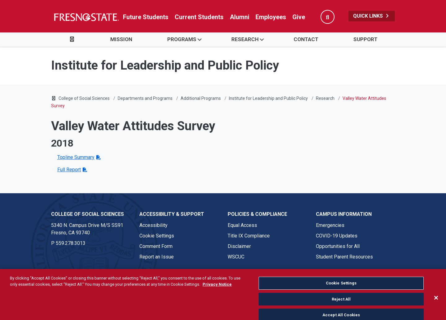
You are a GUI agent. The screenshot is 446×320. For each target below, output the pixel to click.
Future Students (145, 17)
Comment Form (156, 246)
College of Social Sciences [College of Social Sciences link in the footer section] (87, 214)
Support (365, 39)
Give (298, 17)
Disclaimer (239, 246)
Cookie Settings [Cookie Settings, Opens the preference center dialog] (341, 291)
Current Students (199, 17)
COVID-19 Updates (336, 236)
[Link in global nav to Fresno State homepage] (86, 17)
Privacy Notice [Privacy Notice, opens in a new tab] (217, 292)
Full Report (69, 170)
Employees (271, 17)
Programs (181, 39)
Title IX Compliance (249, 236)
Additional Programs (201, 98)
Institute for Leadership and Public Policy (268, 98)
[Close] (436, 306)
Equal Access (242, 225)
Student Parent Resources (344, 257)
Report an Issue (156, 257)
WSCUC (236, 257)
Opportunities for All (338, 246)
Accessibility (153, 225)
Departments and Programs (145, 98)
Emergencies (330, 225)
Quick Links (371, 16)
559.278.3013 (70, 243)
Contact (306, 39)
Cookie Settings (156, 236)
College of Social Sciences (84, 98)
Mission (121, 39)
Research (245, 39)
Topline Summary (75, 157)
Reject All (341, 307)
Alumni (239, 17)
